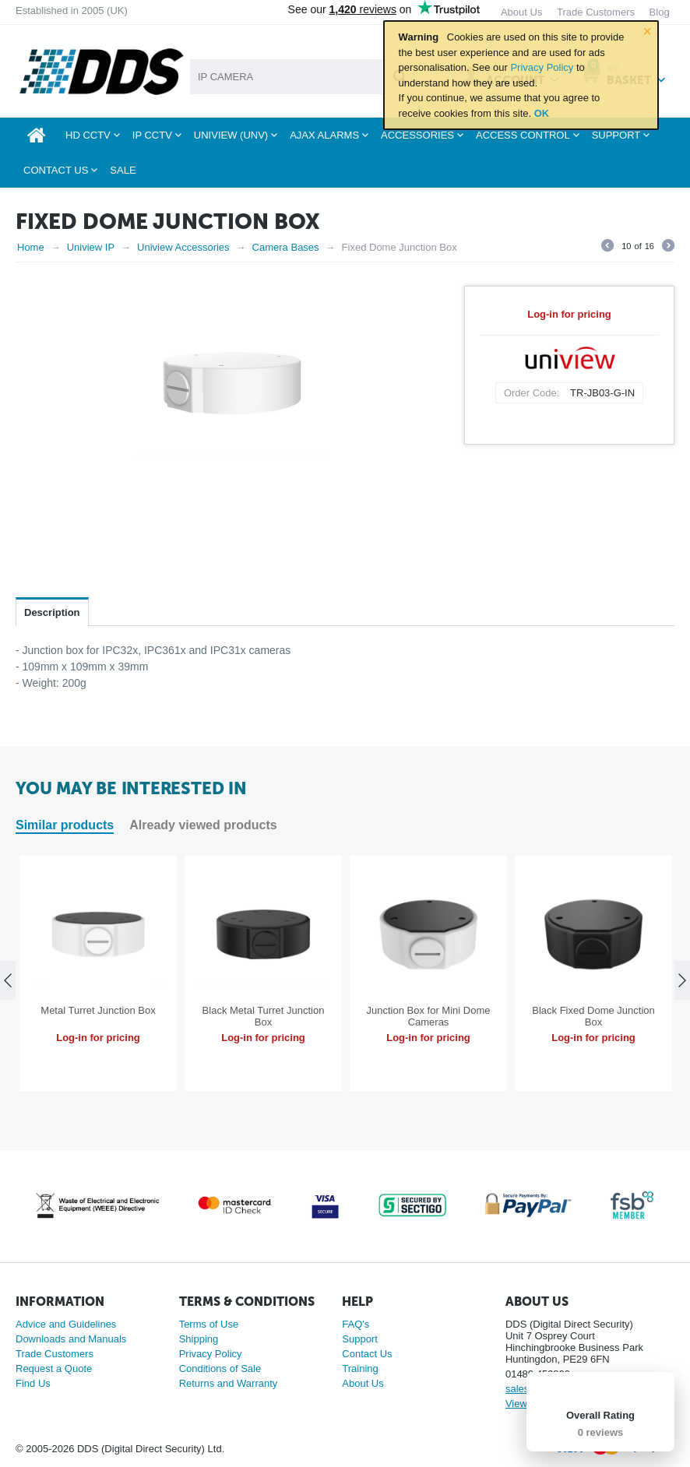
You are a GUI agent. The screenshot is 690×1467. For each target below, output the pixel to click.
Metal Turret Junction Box (97, 1010)
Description (52, 612)
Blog (660, 12)
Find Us (33, 1383)
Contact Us (367, 1354)
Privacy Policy (541, 67)
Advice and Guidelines (66, 1324)
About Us (362, 1383)
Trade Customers (54, 1354)
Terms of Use (209, 1324)
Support (360, 1339)
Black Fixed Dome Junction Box (593, 1016)
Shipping (199, 1339)
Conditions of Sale (220, 1368)
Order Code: (532, 393)
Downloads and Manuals (71, 1339)
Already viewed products (202, 825)
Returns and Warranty (228, 1383)
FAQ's (355, 1324)
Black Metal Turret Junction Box (263, 1016)
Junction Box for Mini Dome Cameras (429, 1016)
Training (360, 1368)
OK (542, 113)
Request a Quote (54, 1368)
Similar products (65, 825)
